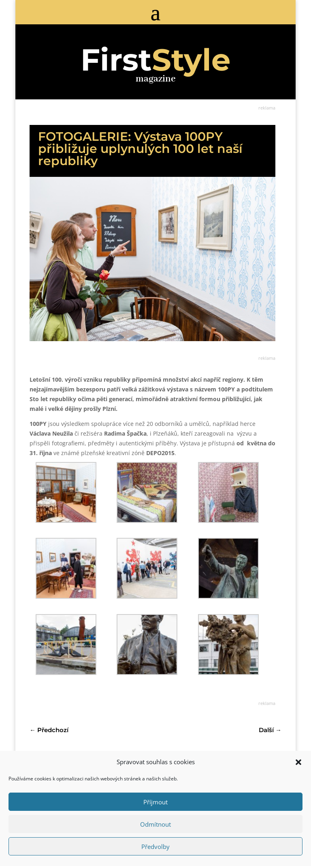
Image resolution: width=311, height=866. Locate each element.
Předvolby (155, 846)
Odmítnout (155, 824)
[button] (298, 762)
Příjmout (155, 802)
